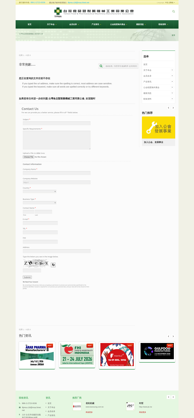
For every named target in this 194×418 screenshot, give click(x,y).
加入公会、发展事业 (154, 142)
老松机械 (90, 399)
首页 (29, 24)
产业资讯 (96, 24)
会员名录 (74, 24)
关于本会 (51, 24)
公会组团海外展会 (118, 24)
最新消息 (141, 24)
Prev (173, 108)
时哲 (141, 399)
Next (168, 108)
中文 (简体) (169, 2)
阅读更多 (89, 408)
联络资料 (163, 24)
